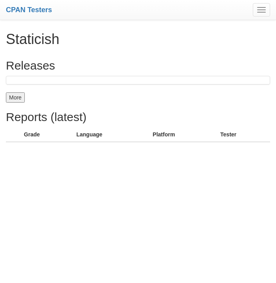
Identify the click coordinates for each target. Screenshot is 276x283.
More (15, 97)
